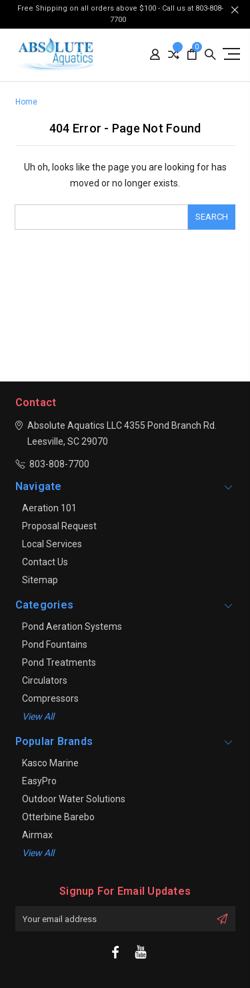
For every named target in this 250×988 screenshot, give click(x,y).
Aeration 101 (49, 508)
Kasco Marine (50, 763)
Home (26, 102)
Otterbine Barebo (58, 817)
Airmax (37, 835)
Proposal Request (59, 526)
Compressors (50, 698)
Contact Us (45, 562)
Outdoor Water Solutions (73, 799)
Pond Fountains (54, 644)
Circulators (44, 680)
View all (38, 716)
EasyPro (39, 781)
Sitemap (40, 580)
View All (38, 853)
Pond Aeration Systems (72, 626)
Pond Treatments (59, 662)
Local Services (52, 544)
